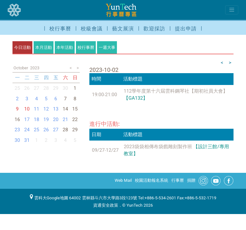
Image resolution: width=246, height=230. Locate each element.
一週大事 (107, 47)
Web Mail (123, 180)
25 (17, 88)
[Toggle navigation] (231, 9)
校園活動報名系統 (151, 180)
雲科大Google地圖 (49, 197)
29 (56, 88)
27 (36, 88)
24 (27, 130)
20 (56, 119)
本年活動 (64, 47)
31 (27, 140)
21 (65, 119)
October (20, 67)
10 (27, 109)
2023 (34, 67)
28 (46, 88)
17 (27, 119)
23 (17, 130)
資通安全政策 (105, 205)
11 (36, 109)
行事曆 (177, 180)
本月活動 (43, 47)
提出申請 (186, 29)
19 (46, 119)
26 (27, 88)
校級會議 (91, 29)
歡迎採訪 (154, 29)
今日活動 (22, 47)
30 (17, 140)
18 (36, 119)
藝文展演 (123, 29)
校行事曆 (60, 29)
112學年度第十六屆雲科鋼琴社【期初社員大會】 (176, 91)
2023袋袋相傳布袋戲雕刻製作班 (158, 147)
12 (46, 109)
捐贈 (191, 180)
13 (56, 109)
